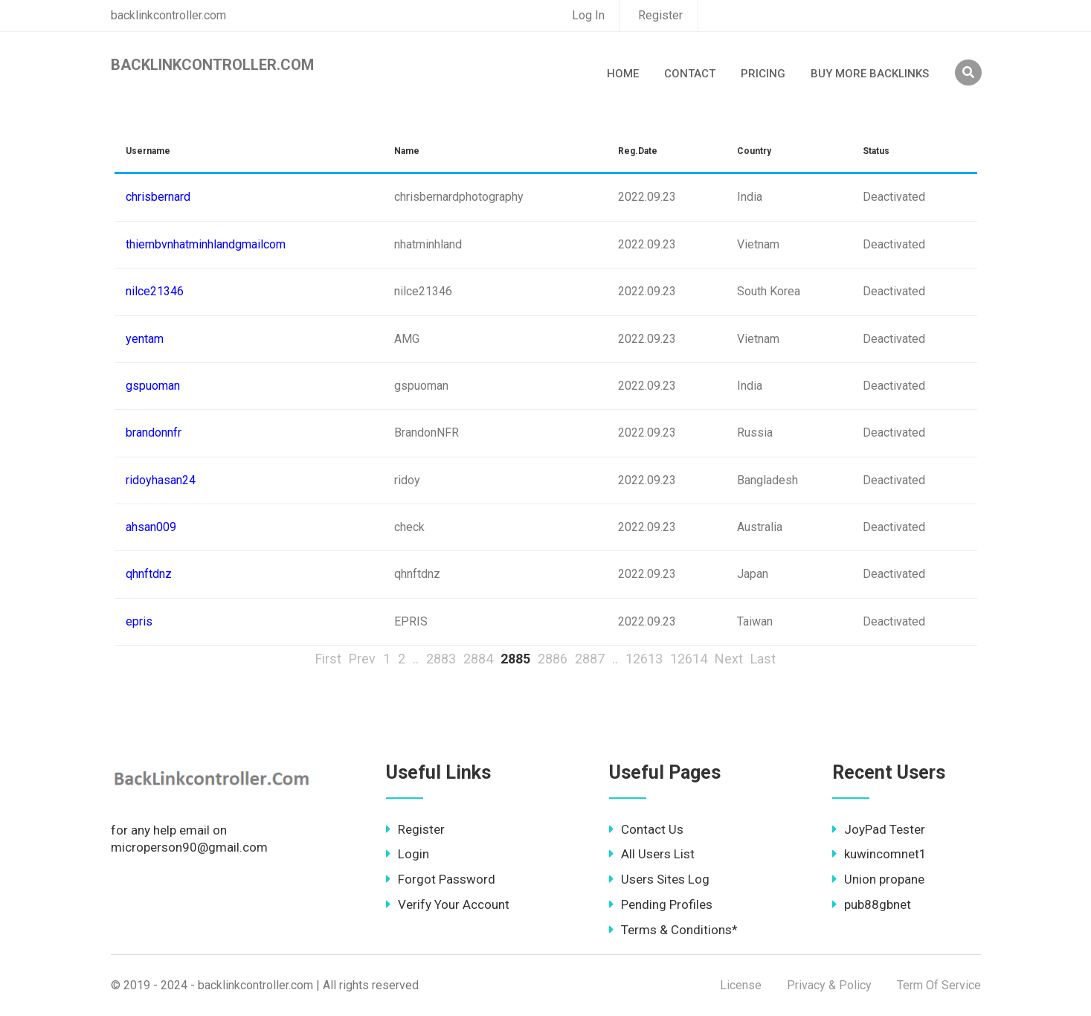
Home (623, 73)
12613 (644, 658)
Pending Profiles (660, 904)
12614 (688, 658)
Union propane (878, 879)
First (328, 658)
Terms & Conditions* (673, 929)
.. (416, 658)
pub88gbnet (871, 904)
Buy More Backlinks (870, 73)
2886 (552, 658)
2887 (590, 658)
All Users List (652, 853)
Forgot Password (440, 879)
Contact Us (646, 829)
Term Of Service (939, 985)
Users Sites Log (659, 879)
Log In (588, 15)
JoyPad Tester (878, 829)
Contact (689, 73)
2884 (478, 658)
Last (763, 658)
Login (407, 853)
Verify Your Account (447, 904)
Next (729, 658)
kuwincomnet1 (879, 853)
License (741, 985)
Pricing (763, 73)
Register (660, 15)
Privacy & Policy (829, 985)
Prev (362, 658)
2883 (441, 658)
